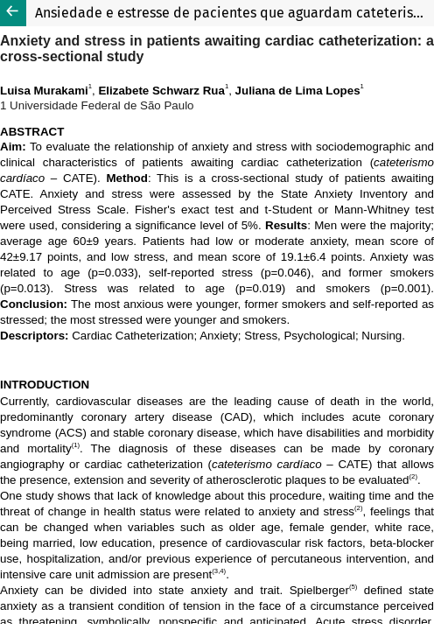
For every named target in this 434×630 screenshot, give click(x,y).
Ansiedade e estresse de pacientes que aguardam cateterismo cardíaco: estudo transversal (234, 12)
